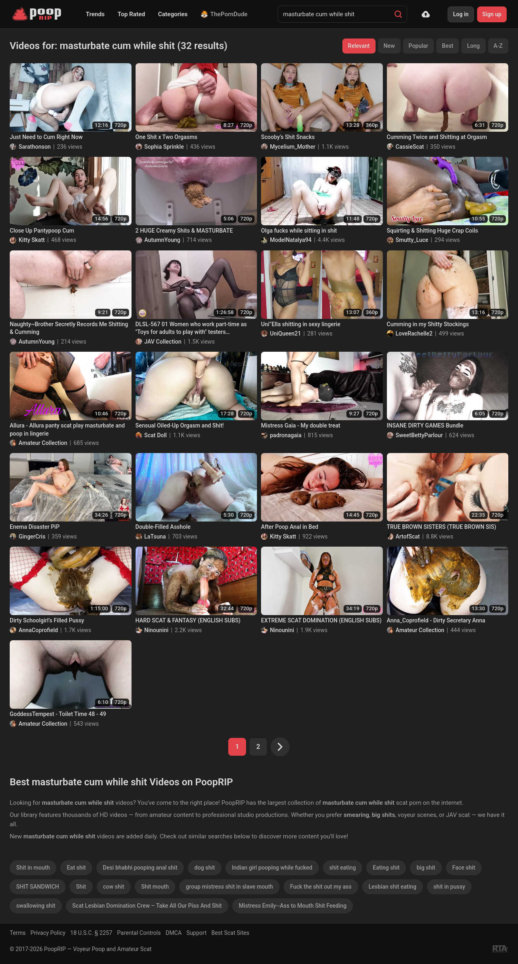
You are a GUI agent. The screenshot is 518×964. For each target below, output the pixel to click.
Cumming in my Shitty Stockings (428, 324)
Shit (81, 886)
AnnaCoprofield (38, 630)
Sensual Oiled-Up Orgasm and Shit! (180, 425)
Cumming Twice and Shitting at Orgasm (437, 137)
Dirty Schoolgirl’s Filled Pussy (47, 620)
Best (447, 46)
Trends (95, 14)
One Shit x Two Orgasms (166, 137)
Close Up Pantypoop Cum (42, 230)
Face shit (464, 867)
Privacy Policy (47, 933)
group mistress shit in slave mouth (229, 886)
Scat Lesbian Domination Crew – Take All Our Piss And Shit (147, 905)
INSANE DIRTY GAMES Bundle (425, 425)
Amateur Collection (43, 443)
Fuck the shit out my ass (321, 886)
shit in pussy (449, 886)
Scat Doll (155, 435)
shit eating (342, 867)
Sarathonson (35, 146)
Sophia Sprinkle (164, 146)
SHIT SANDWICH (37, 886)
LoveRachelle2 (414, 333)
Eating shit (386, 867)
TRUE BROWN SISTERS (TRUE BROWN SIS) (442, 527)
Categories (172, 14)
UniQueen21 (285, 333)
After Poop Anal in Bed (289, 527)
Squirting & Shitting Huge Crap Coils (432, 230)
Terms (17, 933)
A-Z (498, 46)
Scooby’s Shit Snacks (288, 137)
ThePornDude (224, 14)
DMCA (174, 933)
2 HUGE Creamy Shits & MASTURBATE (184, 230)
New (389, 46)
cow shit (113, 886)
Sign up (491, 14)
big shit (425, 867)
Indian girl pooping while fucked (272, 867)
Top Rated (131, 14)
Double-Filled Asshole (163, 527)
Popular (419, 46)
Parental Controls (139, 933)
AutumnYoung (162, 240)
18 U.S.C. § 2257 (91, 933)
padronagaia (285, 435)
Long (473, 46)
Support (196, 933)
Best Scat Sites (230, 933)
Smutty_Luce (412, 240)
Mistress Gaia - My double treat (300, 425)
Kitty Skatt (32, 240)
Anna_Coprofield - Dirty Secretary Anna (436, 620)
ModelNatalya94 (291, 240)
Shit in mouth (33, 867)
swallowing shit (35, 905)
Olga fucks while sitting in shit (299, 230)
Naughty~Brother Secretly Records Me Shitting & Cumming (69, 328)
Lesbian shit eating (392, 886)
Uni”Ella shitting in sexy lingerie (300, 324)
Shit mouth (155, 886)
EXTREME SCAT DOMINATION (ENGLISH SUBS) (321, 620)
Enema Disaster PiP (34, 527)
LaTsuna (155, 536)
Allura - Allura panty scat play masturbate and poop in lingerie (67, 429)
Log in (460, 14)
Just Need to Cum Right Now (46, 137)
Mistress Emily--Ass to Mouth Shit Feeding (292, 905)
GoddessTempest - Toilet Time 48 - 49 (58, 714)
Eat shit (76, 867)
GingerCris (32, 536)
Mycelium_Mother (292, 146)
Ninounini (156, 630)
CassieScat (410, 146)
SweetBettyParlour (419, 435)
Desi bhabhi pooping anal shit (140, 867)
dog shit (204, 867)
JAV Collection (163, 341)
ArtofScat (408, 536)
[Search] (398, 14)
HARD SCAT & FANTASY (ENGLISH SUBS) (188, 620)
